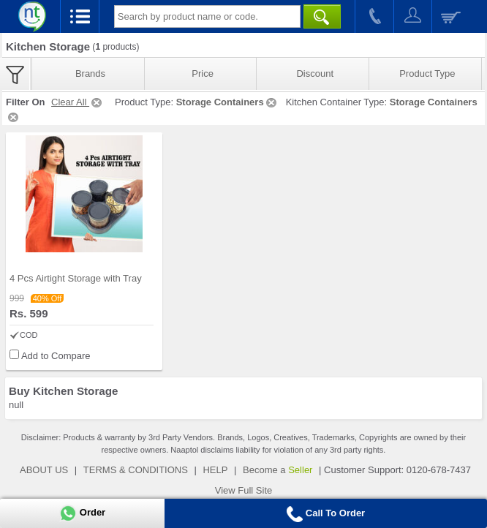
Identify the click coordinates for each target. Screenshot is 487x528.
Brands (90, 73)
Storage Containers (227, 102)
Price (203, 73)
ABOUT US (44, 469)
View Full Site (244, 490)
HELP (215, 469)
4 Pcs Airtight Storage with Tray (76, 278)
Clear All (77, 102)
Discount (314, 73)
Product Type (427, 73)
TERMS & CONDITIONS (135, 469)
